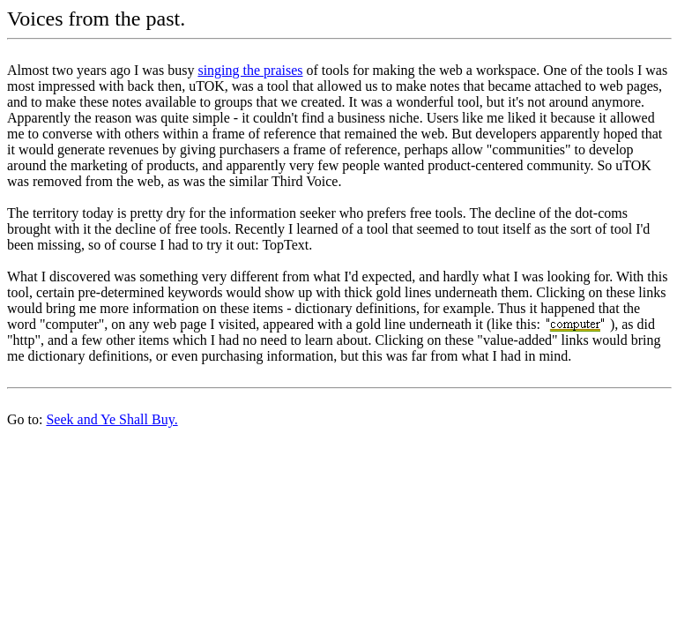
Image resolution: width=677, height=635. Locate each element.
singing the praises (249, 70)
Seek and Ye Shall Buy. (111, 419)
